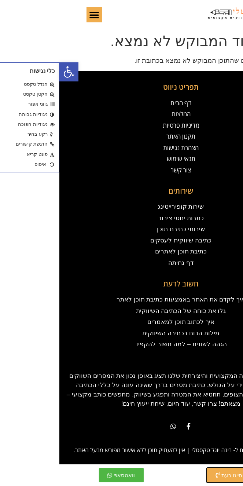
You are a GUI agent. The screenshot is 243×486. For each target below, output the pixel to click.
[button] (9, 71)
